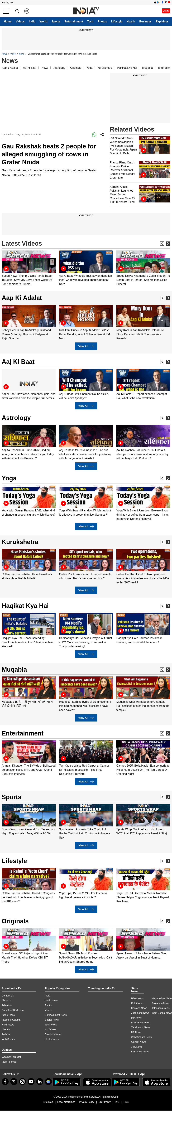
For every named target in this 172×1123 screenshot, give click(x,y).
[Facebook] (5, 1081)
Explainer (162, 21)
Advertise (7, 1005)
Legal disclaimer (66, 1102)
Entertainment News (56, 1015)
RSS (126, 1102)
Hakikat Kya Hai (127, 67)
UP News (136, 1032)
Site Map (48, 1102)
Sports (55, 21)
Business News (53, 1034)
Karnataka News (140, 1051)
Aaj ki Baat (29, 67)
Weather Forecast (11, 1057)
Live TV (6, 1029)
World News (51, 1000)
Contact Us (8, 995)
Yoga (89, 67)
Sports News (52, 1019)
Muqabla (147, 67)
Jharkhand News (140, 1012)
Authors (6, 1034)
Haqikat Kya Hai (25, 605)
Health (131, 21)
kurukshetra (105, 67)
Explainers (50, 1029)
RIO (117, 1102)
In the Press (8, 1015)
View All (86, 346)
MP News (136, 1017)
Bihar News (137, 998)
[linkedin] (39, 1081)
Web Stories (8, 1039)
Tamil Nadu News (140, 1027)
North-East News (140, 1022)
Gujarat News (138, 1041)
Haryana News (139, 1008)
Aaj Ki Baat (18, 361)
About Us (7, 1000)
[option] (28, 268)
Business (145, 21)
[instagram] (22, 1081)
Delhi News (137, 1003)
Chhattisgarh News (141, 1037)
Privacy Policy (86, 1102)
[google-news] (48, 1081)
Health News (52, 1039)
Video (13, 54)
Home (7, 21)
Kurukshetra (20, 541)
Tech (90, 21)
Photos (102, 21)
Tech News (51, 1024)
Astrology (59, 67)
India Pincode (9, 1061)
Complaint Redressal (13, 1010)
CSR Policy (104, 1102)
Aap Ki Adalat (22, 297)
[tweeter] (13, 1081)
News (4, 54)
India (32, 21)
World (43, 21)
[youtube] (31, 1081)
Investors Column (11, 1019)
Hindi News (8, 1024)
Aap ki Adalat (10, 67)
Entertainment (73, 21)
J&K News (136, 1046)
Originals (75, 67)
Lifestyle (116, 21)
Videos (20, 21)
